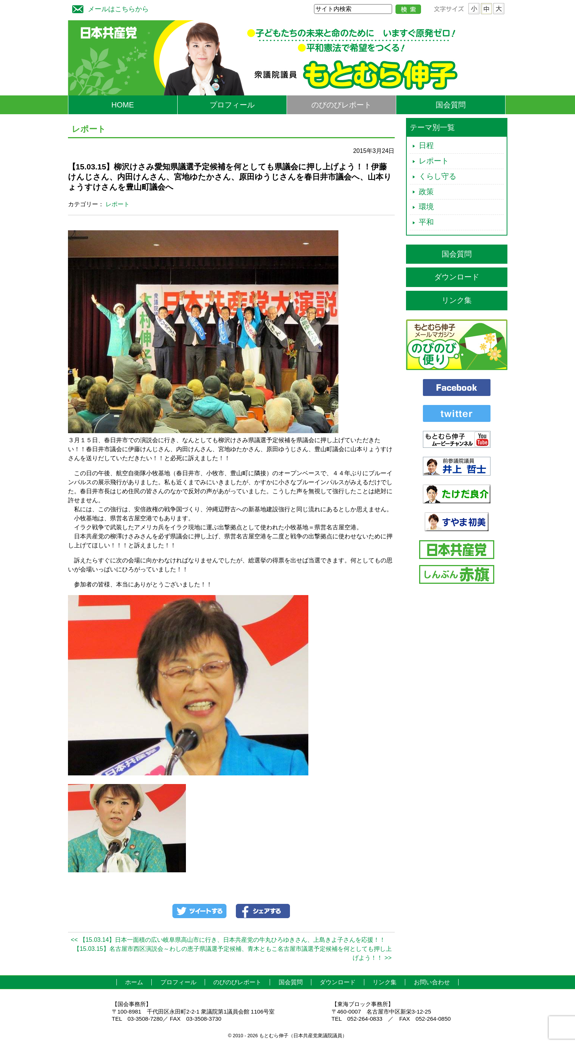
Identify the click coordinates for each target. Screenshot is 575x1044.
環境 (426, 206)
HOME (123, 105)
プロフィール (232, 105)
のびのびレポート (341, 105)
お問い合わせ (432, 982)
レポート (118, 204)
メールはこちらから (108, 8)
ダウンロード (456, 277)
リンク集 (457, 300)
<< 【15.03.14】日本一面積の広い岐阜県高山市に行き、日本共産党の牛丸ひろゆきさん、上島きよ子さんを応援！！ (228, 940)
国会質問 (451, 105)
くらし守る (437, 176)
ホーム (134, 982)
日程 (426, 145)
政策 (426, 191)
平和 (426, 222)
